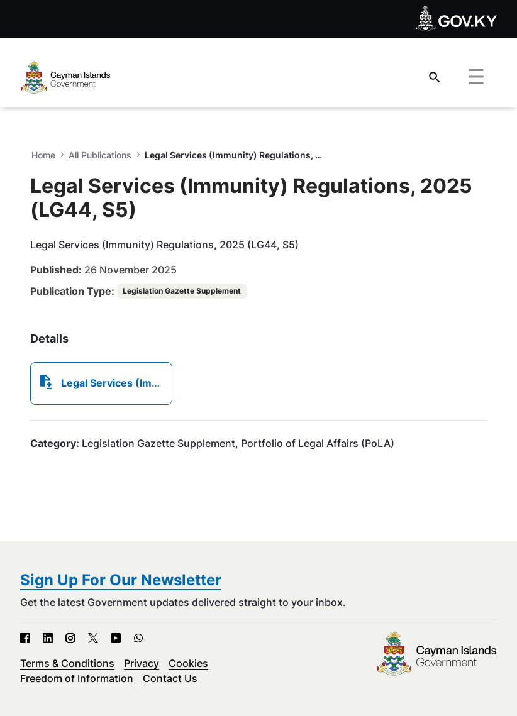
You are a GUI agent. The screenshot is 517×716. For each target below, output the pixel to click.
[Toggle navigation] (476, 77)
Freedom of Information (76, 678)
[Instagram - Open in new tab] (70, 638)
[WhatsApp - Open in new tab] (138, 638)
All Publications (100, 155)
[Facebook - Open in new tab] (25, 638)
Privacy (141, 663)
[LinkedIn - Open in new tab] (48, 638)
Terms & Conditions (67, 663)
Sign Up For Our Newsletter (120, 580)
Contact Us (170, 678)
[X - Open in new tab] (93, 638)
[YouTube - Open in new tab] (116, 638)
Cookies (188, 663)
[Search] (434, 77)
